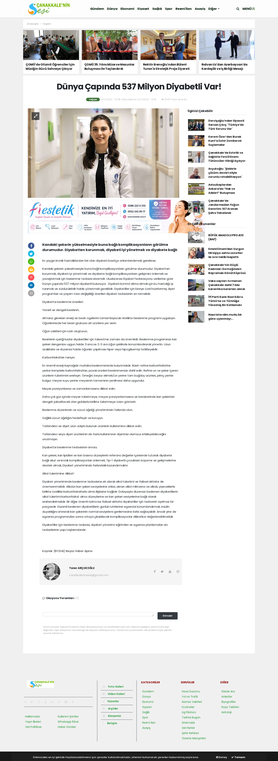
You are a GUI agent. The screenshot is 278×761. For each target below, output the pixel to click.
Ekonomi (127, 9)
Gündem (97, 9)
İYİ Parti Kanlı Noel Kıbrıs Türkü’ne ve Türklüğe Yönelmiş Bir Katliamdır (225, 301)
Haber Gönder (67, 727)
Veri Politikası (33, 727)
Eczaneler (188, 707)
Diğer (212, 9)
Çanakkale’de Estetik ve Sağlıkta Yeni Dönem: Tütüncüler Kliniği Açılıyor (227, 157)
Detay (221, 757)
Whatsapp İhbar (68, 722)
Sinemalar (188, 723)
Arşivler (110, 708)
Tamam (238, 757)
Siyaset (143, 9)
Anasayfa (33, 24)
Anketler (226, 697)
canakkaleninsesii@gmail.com (89, 575)
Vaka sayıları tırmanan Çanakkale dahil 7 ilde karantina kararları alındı (226, 285)
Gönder (168, 615)
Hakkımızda (32, 716)
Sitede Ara (228, 691)
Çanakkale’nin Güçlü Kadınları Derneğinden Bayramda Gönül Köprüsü (227, 269)
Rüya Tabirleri (230, 707)
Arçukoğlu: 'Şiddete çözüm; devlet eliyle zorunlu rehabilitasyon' (225, 173)
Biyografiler (228, 702)
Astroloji (226, 712)
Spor (168, 9)
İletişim (110, 723)
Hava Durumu (191, 691)
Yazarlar (111, 701)
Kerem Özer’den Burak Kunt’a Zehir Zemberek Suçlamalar (225, 141)
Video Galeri (114, 694)
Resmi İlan (183, 9)
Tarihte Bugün (191, 717)
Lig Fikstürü (189, 712)
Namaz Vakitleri (192, 702)
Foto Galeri (113, 687)
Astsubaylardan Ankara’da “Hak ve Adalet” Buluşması (221, 189)
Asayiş (200, 9)
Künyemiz (112, 716)
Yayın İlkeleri (33, 722)
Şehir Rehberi (190, 733)
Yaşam (47, 24)
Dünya (112, 9)
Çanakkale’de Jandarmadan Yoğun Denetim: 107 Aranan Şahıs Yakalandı (223, 207)
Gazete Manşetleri (194, 738)
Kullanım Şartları (68, 716)
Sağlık (157, 9)
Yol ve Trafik (190, 697)
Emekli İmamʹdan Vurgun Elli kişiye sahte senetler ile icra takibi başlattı (226, 253)
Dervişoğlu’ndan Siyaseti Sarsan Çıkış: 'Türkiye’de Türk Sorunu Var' (226, 125)
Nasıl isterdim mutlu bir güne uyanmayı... (225, 317)
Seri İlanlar (188, 728)
